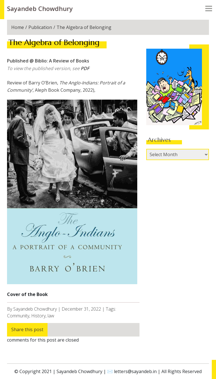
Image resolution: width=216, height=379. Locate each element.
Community (18, 316)
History (38, 316)
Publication (40, 27)
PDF (85, 68)
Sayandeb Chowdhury (40, 8)
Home (17, 27)
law (51, 316)
